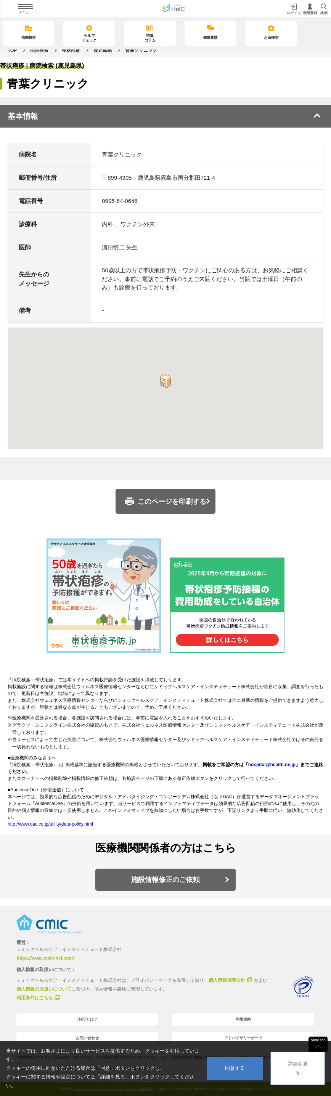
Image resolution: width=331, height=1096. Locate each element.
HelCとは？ (87, 1019)
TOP (12, 50)
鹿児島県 (102, 50)
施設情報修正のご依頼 (165, 880)
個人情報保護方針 (227, 980)
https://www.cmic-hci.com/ (45, 958)
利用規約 (243, 1019)
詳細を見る (298, 1068)
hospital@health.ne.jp (272, 764)
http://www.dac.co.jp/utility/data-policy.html (50, 824)
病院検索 (39, 50)
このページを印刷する (172, 501)
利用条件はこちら (34, 997)
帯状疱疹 (71, 50)
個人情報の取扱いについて (43, 989)
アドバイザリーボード (243, 1038)
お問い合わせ (87, 1038)
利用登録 (310, 9)
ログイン (294, 9)
